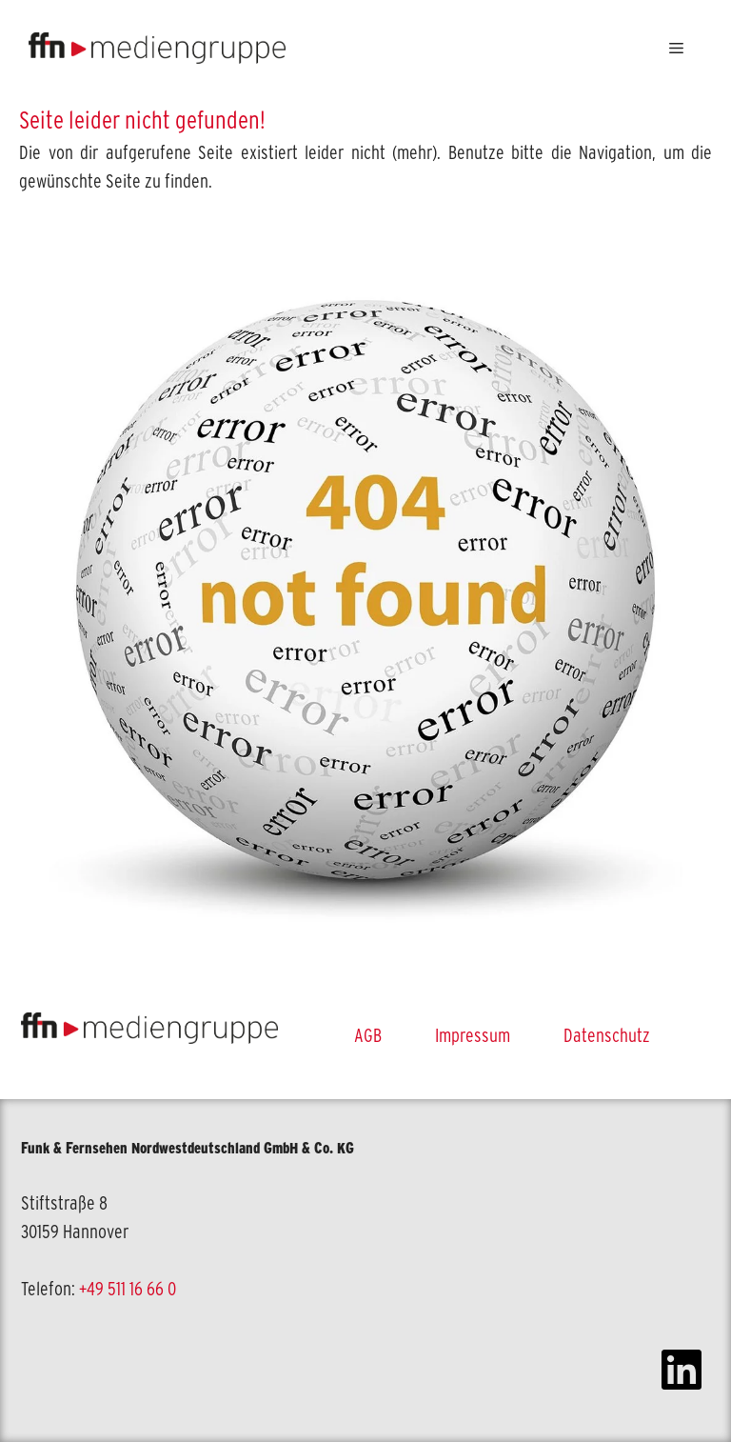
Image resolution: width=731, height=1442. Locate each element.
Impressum (472, 1035)
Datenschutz (606, 1035)
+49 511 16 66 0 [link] (127, 1288)
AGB (368, 1035)
